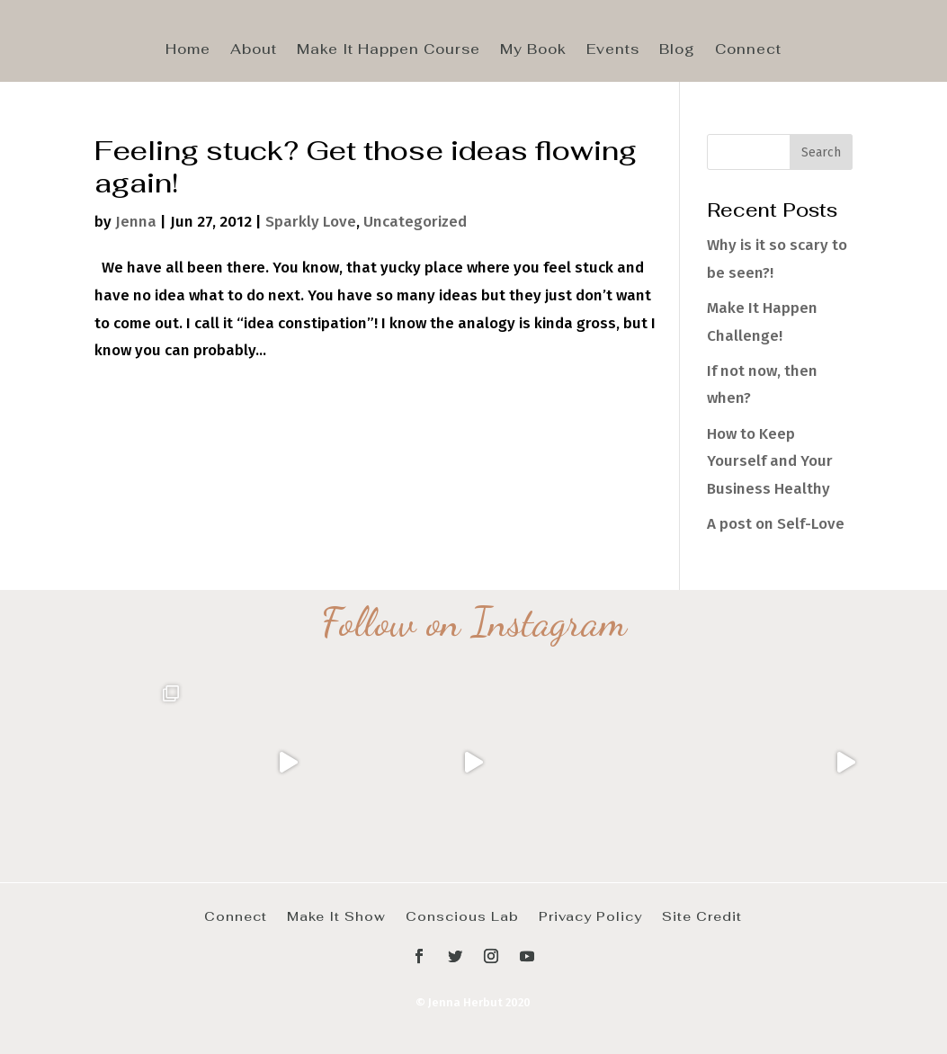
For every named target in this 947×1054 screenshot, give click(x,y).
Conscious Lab (462, 915)
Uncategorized (415, 221)
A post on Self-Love (775, 523)
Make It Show (336, 915)
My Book (533, 50)
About (253, 50)
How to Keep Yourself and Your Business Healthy (770, 461)
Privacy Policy (590, 915)
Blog (677, 50)
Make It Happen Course (388, 50)
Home (187, 50)
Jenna (135, 221)
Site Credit (702, 915)
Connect (748, 50)
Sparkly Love (310, 221)
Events (612, 50)
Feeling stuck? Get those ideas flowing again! (365, 166)
